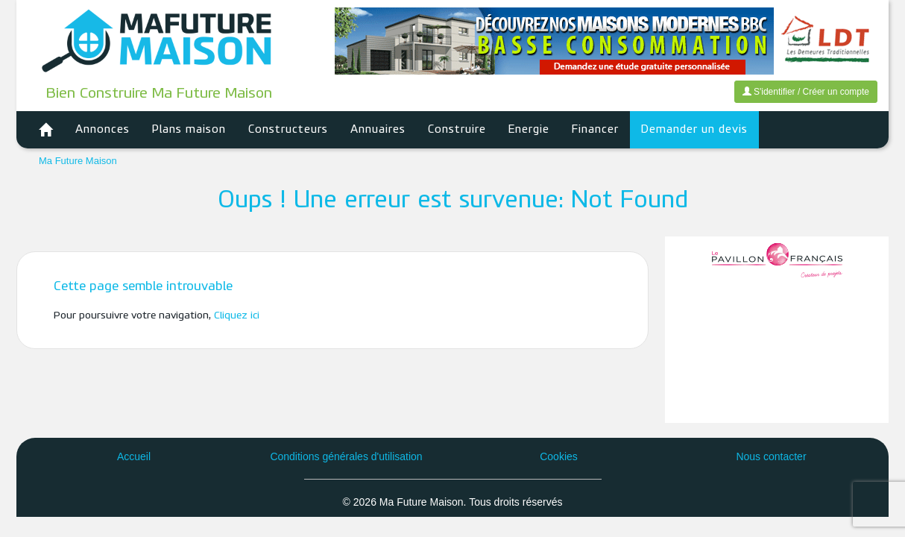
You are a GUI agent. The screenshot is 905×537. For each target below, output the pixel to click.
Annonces (102, 130)
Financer (595, 130)
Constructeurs (288, 130)
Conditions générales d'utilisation (346, 456)
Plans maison (189, 130)
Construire (457, 130)
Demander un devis (694, 130)
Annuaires (378, 130)
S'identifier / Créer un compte (805, 92)
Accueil (134, 456)
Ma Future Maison (78, 160)
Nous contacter (771, 456)
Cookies (559, 456)
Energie (528, 130)
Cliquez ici (236, 316)
